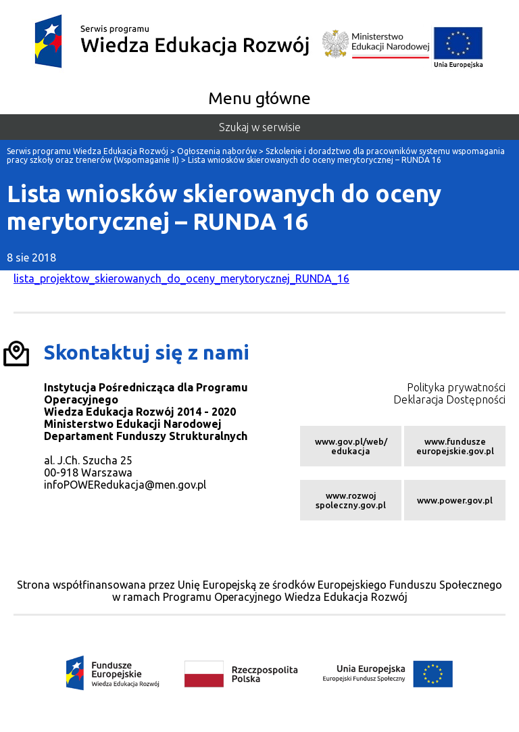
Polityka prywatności (456, 387)
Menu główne (259, 98)
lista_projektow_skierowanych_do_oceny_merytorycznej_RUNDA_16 (181, 278)
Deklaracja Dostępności (449, 399)
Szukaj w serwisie (260, 127)
